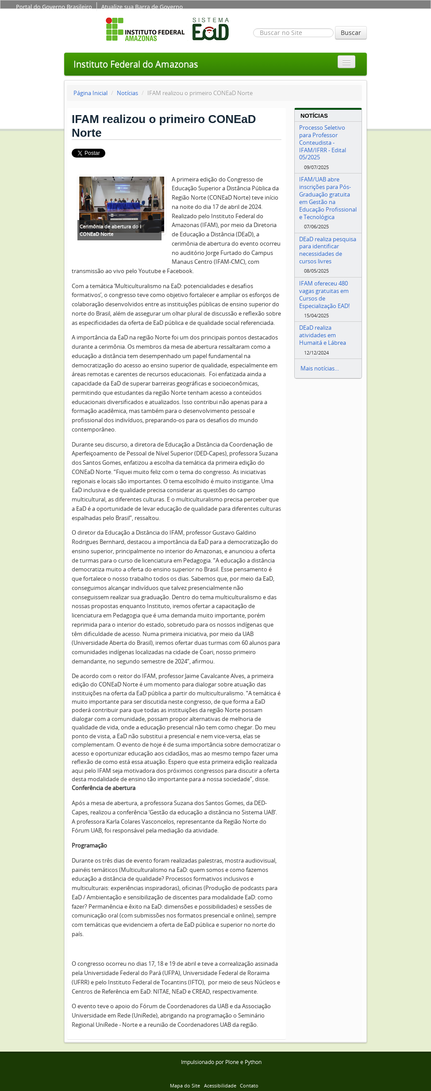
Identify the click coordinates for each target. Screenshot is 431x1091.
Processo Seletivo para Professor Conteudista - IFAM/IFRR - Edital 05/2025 (322, 142)
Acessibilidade (220, 1085)
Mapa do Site (185, 1085)
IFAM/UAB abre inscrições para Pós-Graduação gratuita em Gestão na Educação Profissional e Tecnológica (328, 197)
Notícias (127, 93)
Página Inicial (90, 93)
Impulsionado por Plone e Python (221, 1062)
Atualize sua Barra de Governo (142, 7)
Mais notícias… (319, 368)
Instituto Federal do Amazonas (135, 64)
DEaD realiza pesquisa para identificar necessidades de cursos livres (327, 250)
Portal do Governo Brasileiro (54, 7)
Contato (249, 1085)
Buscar (351, 32)
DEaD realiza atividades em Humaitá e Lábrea (322, 335)
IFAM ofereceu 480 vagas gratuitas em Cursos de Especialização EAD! (324, 294)
